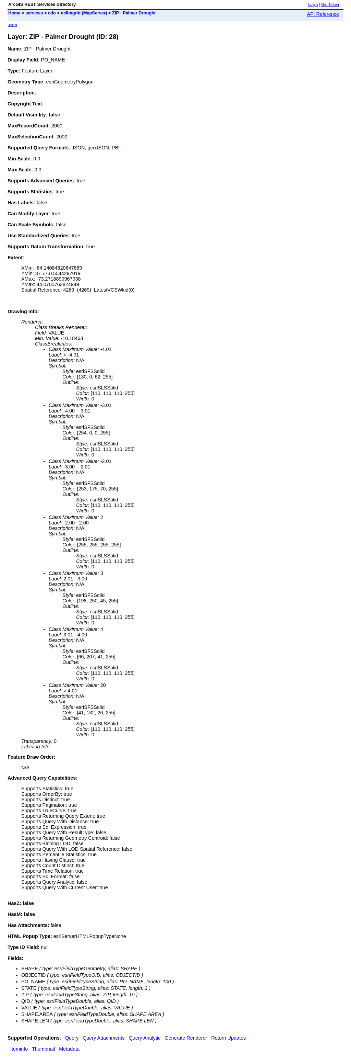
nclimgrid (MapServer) (84, 12)
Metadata (69, 1049)
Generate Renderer (186, 1038)
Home (14, 12)
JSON (12, 25)
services (34, 12)
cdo (52, 12)
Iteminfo (19, 1049)
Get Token (330, 4)
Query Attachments (103, 1038)
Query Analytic (145, 1038)
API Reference (323, 14)
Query (71, 1038)
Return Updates (228, 1038)
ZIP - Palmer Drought (134, 12)
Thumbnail (43, 1049)
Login (313, 4)
